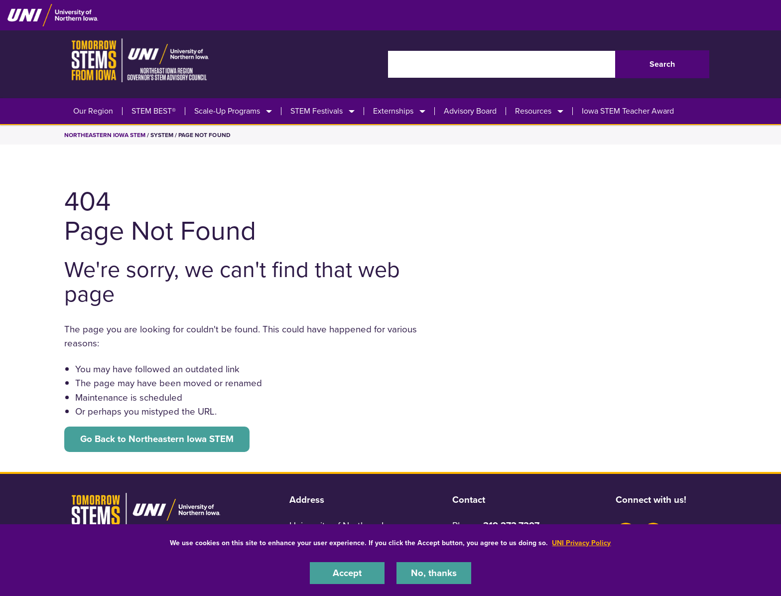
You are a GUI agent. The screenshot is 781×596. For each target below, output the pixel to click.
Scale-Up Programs (227, 111)
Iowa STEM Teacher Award (628, 111)
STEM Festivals (316, 111)
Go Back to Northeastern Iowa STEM (157, 439)
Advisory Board (470, 111)
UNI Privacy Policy (581, 543)
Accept (347, 573)
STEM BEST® (153, 111)
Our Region (93, 111)
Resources (533, 111)
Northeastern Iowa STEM (104, 135)
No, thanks (434, 573)
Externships (393, 111)
